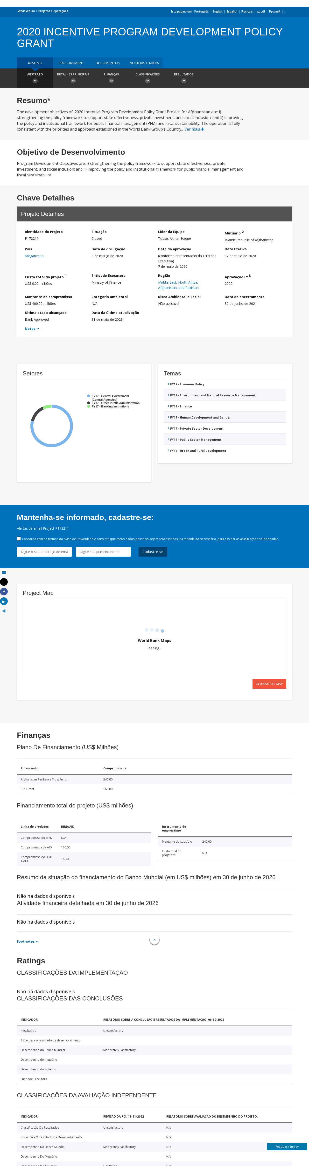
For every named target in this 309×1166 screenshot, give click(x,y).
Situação (99, 231)
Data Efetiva (236, 249)
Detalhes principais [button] (73, 78)
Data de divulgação (108, 249)
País (28, 249)
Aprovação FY (238, 276)
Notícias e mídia (144, 62)
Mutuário (234, 232)
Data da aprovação (174, 249)
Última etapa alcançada (46, 312)
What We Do (26, 11)
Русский (274, 11)
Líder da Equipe (171, 231)
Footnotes (26, 941)
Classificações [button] (147, 78)
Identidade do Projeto (44, 231)
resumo (35, 62)
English (218, 11)
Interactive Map (269, 684)
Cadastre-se (152, 551)
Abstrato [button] (35, 78)
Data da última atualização (115, 312)
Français (247, 11)
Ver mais (194, 129)
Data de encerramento (245, 296)
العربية (261, 11)
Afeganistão (34, 255)
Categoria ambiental (109, 296)
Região (164, 275)
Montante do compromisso (48, 296)
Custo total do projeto (46, 276)
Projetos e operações (53, 11)
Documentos (107, 62)
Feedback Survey (287, 1147)
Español (232, 11)
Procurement (71, 62)
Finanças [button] (111, 78)
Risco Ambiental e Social (179, 296)
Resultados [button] (183, 78)
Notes (30, 328)
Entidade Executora (108, 275)
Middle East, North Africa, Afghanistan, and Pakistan (178, 285)
